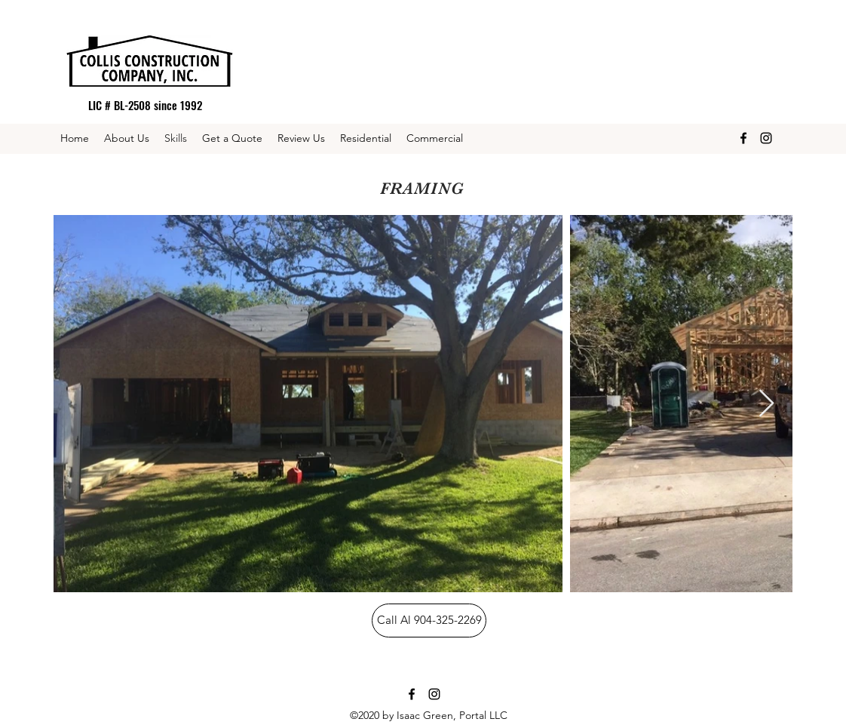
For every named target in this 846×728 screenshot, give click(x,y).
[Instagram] (766, 138)
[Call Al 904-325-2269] (429, 620)
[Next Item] (766, 404)
